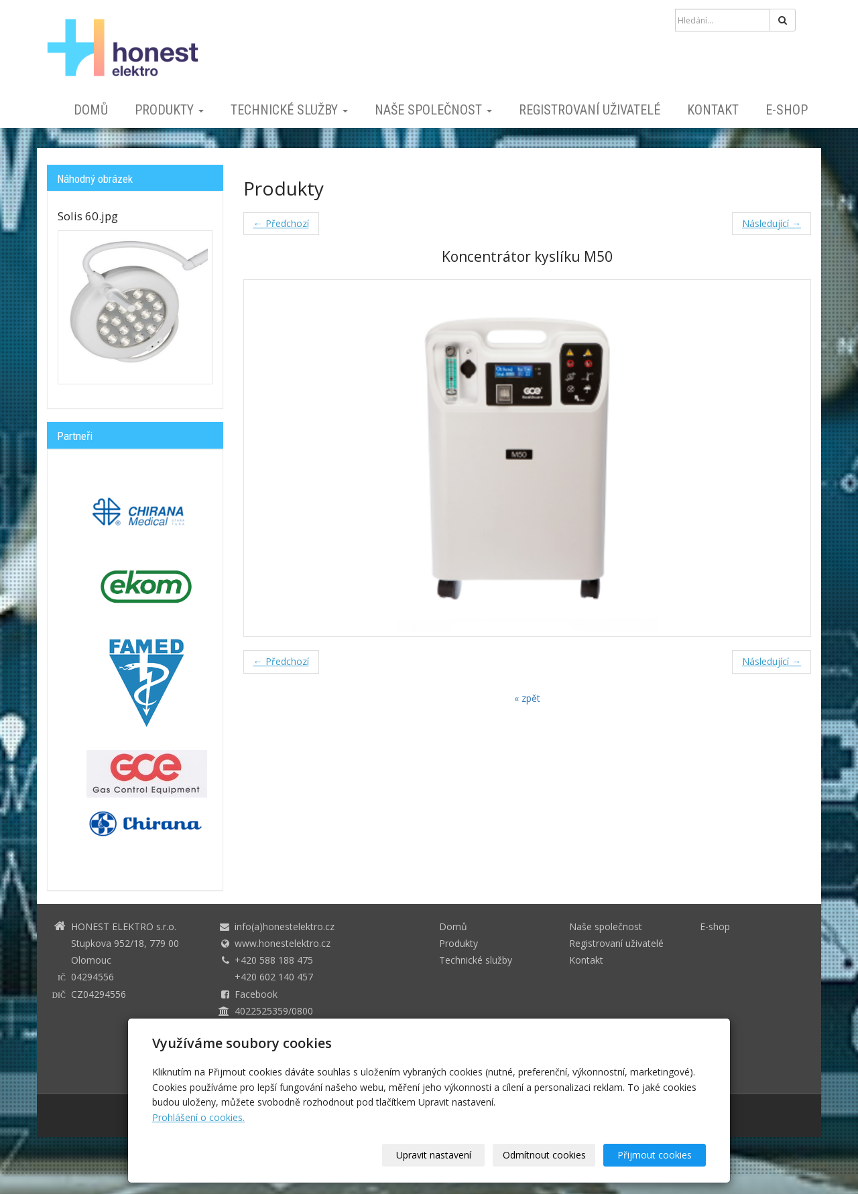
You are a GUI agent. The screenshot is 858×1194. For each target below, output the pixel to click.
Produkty (169, 110)
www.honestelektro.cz (282, 943)
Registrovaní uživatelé (589, 110)
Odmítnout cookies (544, 1154)
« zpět (527, 698)
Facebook (256, 994)
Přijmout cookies (654, 1154)
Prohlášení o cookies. (198, 1117)
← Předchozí (281, 223)
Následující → (771, 223)
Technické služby (289, 110)
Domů (91, 110)
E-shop (786, 110)
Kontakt (713, 110)
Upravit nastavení (433, 1154)
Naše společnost (433, 110)
